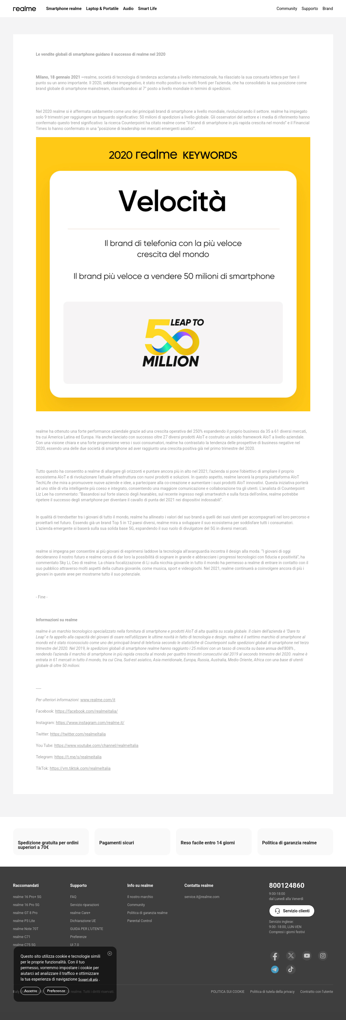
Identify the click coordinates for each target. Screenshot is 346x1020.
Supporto (310, 8)
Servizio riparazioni (84, 905)
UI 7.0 (74, 945)
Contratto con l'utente (316, 991)
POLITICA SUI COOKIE (228, 991)
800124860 (287, 885)
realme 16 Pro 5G (26, 905)
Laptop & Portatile (102, 8)
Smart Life (147, 8)
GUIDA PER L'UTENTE (86, 929)
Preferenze (78, 937)
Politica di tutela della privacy (272, 991)
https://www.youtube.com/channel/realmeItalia (96, 745)
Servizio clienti (292, 910)
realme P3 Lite (24, 921)
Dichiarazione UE (83, 921)
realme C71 (22, 937)
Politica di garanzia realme (147, 913)
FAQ (73, 897)
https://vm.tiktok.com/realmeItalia (80, 768)
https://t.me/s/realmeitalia (78, 757)
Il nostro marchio (140, 897)
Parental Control (139, 921)
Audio (128, 8)
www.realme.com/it (97, 700)
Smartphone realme (64, 8)
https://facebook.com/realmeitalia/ (86, 711)
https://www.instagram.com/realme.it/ (90, 722)
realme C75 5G (24, 945)
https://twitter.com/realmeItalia (78, 734)
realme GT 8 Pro (25, 913)
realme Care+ (80, 913)
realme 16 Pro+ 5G (27, 897)
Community (287, 8)
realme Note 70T (26, 929)
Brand (328, 8)
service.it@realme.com (202, 897)
